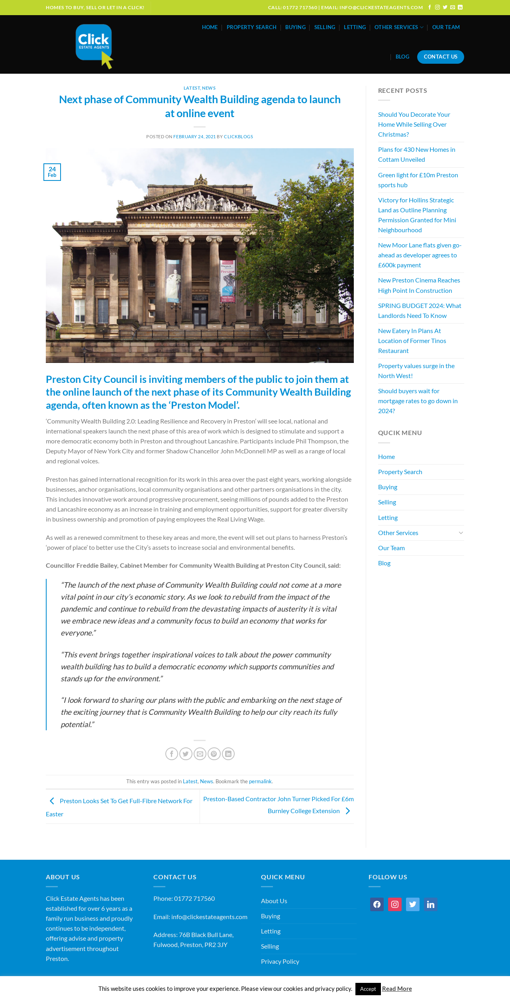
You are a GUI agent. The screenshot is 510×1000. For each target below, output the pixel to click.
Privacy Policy (280, 961)
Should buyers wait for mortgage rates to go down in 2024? (418, 400)
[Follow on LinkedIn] (460, 7)
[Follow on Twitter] (445, 7)
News (209, 87)
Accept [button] (368, 989)
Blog (402, 57)
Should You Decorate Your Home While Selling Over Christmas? (414, 124)
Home (210, 27)
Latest (192, 87)
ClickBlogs (238, 136)
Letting (355, 27)
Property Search (252, 27)
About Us (274, 900)
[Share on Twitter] (185, 753)
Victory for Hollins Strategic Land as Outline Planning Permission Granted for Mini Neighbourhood (417, 214)
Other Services (399, 27)
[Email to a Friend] (200, 753)
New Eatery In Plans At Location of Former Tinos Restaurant (412, 340)
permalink (260, 781)
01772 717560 (194, 898)
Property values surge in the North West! (416, 370)
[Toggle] (461, 532)
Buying (295, 27)
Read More (397, 988)
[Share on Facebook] (171, 753)
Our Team (446, 27)
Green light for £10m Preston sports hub (418, 179)
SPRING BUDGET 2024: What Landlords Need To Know (419, 310)
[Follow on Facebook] (430, 7)
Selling (324, 27)
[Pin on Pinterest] (214, 753)
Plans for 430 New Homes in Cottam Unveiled (416, 154)
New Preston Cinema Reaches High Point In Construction (419, 285)
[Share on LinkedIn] (228, 753)
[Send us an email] (452, 7)
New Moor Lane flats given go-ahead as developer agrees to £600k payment (420, 255)
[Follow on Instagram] (437, 7)
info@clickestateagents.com (209, 916)
